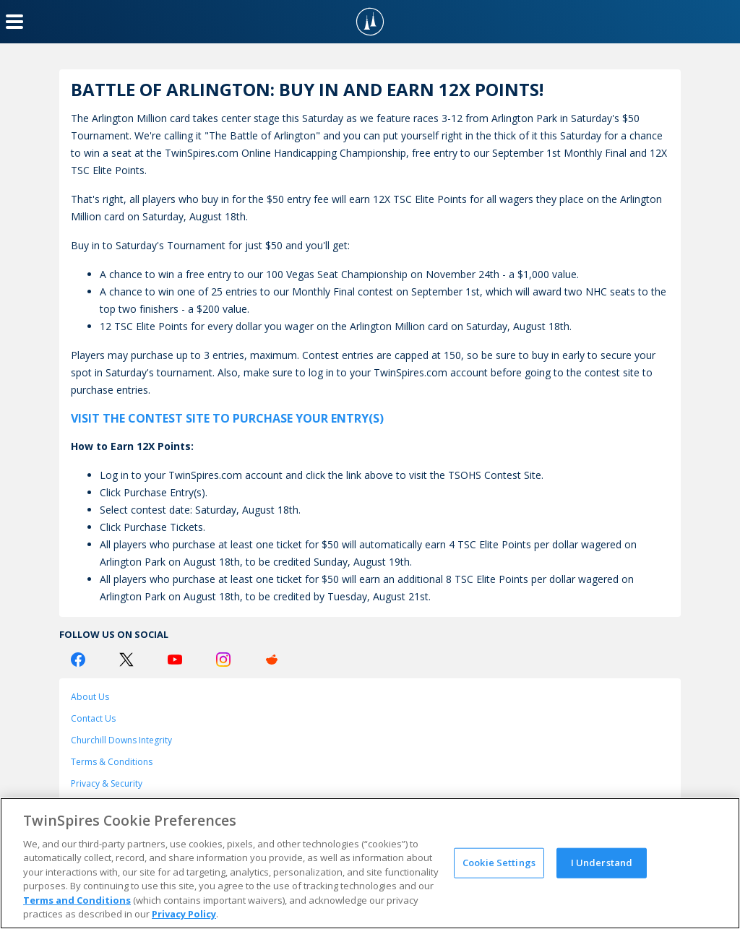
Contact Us (93, 718)
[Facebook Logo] (78, 659)
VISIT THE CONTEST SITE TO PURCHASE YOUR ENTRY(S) (227, 418)
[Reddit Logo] (271, 659)
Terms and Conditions (77, 900)
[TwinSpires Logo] (370, 21)
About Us (90, 697)
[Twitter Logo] (126, 659)
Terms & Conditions (111, 762)
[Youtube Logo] (175, 659)
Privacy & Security (106, 783)
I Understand (602, 862)
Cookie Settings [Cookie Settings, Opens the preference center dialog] (498, 862)
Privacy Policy (184, 913)
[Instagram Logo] (223, 659)
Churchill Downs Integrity (121, 740)
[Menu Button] (14, 21)
